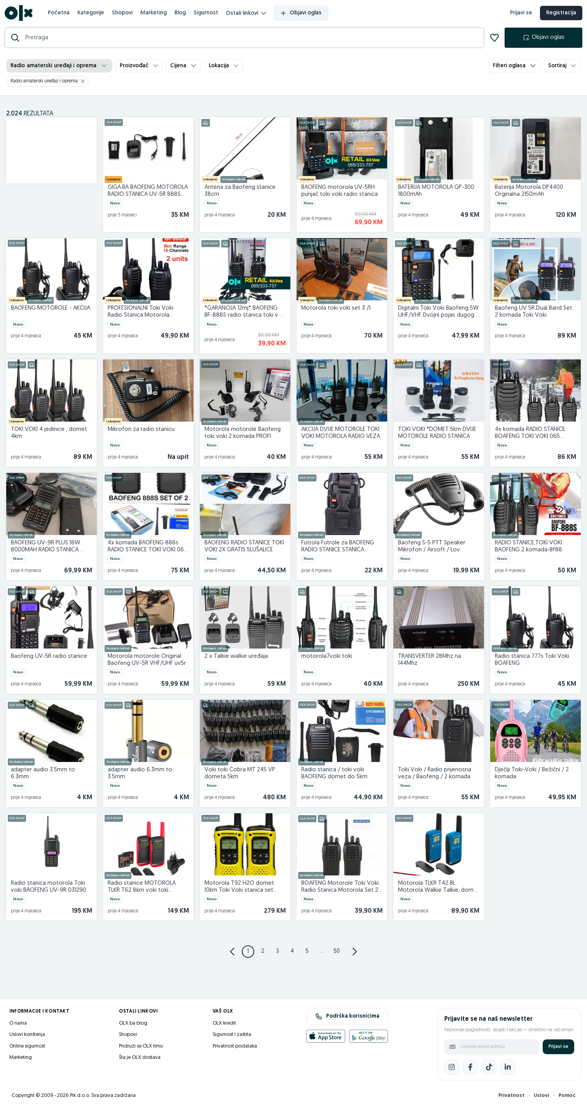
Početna (60, 14)
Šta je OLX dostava (140, 1060)
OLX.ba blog (133, 1026)
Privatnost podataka (235, 1048)
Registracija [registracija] (560, 14)
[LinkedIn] (507, 1069)
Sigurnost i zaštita (232, 1037)
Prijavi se (558, 1049)
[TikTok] (489, 1069)
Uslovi (541, 1098)
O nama (18, 1026)
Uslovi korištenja (27, 1037)
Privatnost (511, 1098)
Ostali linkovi (247, 15)
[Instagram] (451, 1069)
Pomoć (567, 1098)
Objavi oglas (302, 15)
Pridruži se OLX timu (141, 1048)
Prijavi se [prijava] (519, 14)
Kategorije (92, 14)
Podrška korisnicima (347, 1019)
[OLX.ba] (20, 14)
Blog (181, 14)
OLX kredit (224, 1026)
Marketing (155, 14)
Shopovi (124, 14)
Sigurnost (207, 14)
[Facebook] (470, 1069)
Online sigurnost (27, 1048)
